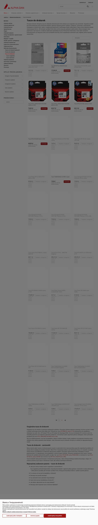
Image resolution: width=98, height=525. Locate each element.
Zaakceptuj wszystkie (55, 515)
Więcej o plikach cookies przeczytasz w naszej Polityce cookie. (19, 512)
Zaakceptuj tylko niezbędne (14, 515)
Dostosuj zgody (34, 515)
